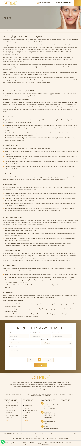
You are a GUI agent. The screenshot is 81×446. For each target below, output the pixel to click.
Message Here (13, 347)
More (7, 420)
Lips (26, 418)
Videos (38, 396)
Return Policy (32, 443)
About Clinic (27, 394)
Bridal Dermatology (12, 405)
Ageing (27, 408)
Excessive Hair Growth (31, 410)
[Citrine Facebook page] (37, 389)
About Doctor (16, 394)
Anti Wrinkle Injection (12, 403)
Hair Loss (27, 413)
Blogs (33, 396)
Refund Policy (24, 443)
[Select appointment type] (24, 343)
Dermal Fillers (10, 410)
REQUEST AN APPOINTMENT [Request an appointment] (63, 3)
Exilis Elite (9, 413)
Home (4, 31)
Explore (39, 443)
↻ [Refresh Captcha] (39, 360)
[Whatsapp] (3, 442)
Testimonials (63, 394)
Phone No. (55, 333)
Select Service (13, 340)
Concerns (36, 394)
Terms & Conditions (15, 443)
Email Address (35, 333)
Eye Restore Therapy (12, 415)
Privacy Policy (6, 443)
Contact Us (46, 396)
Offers (55, 394)
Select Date (45, 340)
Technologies (46, 394)
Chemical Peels (11, 408)
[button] (77, 3)
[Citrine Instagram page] (40, 389)
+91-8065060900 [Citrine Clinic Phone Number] (44, 3)
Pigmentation (29, 405)
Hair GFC (9, 418)
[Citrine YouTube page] (44, 389)
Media (71, 394)
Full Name (12, 333)
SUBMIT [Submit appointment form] (40, 365)
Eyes (26, 415)
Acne (26, 403)
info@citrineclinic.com (51, 428)
